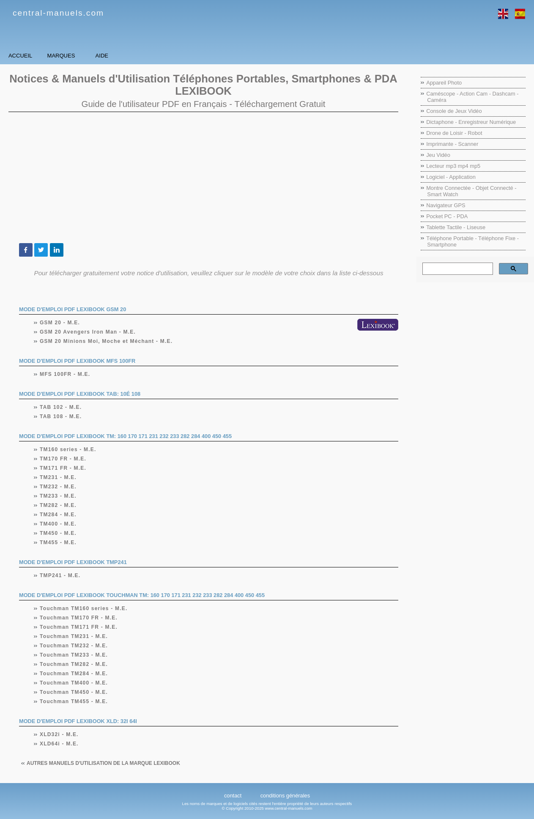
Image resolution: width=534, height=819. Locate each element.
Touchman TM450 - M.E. (74, 692)
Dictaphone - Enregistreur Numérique (471, 122)
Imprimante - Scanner (452, 144)
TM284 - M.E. (58, 515)
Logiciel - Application (451, 177)
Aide (190, 55)
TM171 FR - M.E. (63, 468)
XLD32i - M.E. (59, 734)
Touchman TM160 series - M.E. (83, 608)
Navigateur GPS (445, 205)
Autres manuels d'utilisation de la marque (103, 763)
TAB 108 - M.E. (61, 416)
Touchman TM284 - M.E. (74, 674)
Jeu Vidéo (438, 155)
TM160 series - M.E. (68, 449)
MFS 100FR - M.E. (65, 374)
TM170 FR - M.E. (63, 459)
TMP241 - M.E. (60, 575)
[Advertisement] (203, 177)
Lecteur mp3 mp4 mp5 (453, 166)
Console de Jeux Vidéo (454, 111)
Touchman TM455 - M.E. (74, 701)
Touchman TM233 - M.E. (74, 655)
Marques (114, 55)
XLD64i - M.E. (59, 744)
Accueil (37, 55)
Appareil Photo (444, 82)
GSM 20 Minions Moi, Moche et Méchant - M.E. (106, 341)
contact (232, 795)
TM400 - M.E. (58, 524)
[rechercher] (457, 269)
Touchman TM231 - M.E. (74, 636)
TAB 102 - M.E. (61, 407)
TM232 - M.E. (58, 487)
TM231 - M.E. (58, 477)
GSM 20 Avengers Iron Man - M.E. (88, 332)
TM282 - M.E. (58, 505)
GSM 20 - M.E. (60, 323)
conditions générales (285, 795)
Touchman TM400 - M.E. (74, 683)
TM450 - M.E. (58, 533)
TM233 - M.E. (58, 496)
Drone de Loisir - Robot (454, 133)
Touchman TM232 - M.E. (74, 646)
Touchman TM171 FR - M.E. (79, 627)
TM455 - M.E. (58, 542)
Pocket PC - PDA (447, 216)
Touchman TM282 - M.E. (74, 664)
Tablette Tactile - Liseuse (455, 227)
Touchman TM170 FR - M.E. (79, 618)
